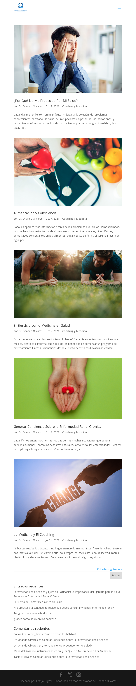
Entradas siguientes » (109, 569)
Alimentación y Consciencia (35, 213)
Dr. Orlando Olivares (30, 106)
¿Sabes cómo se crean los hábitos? (35, 619)
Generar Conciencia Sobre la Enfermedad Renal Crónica (57, 426)
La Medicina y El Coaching (34, 534)
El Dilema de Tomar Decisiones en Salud (38, 602)
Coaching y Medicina (74, 106)
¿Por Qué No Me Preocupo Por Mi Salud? (46, 100)
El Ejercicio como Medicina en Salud (42, 325)
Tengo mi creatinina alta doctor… (33, 613)
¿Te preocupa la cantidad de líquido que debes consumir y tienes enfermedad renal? (64, 607)
